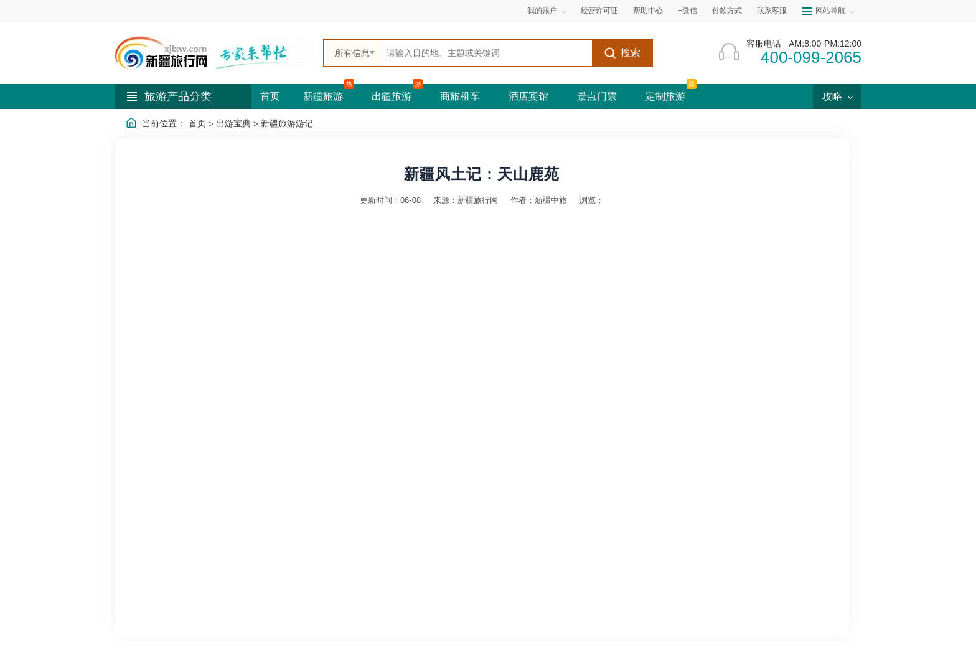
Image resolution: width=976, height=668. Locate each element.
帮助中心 (648, 10)
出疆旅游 (391, 96)
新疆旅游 (323, 96)
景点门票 (597, 96)
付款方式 (727, 10)
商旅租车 (460, 96)
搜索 (622, 53)
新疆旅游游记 (287, 123)
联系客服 (772, 10)
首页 (270, 96)
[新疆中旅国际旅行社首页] (214, 53)
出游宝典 (233, 123)
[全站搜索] (486, 53)
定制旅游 (665, 96)
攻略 (837, 96)
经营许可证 (599, 10)
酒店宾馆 (528, 96)
